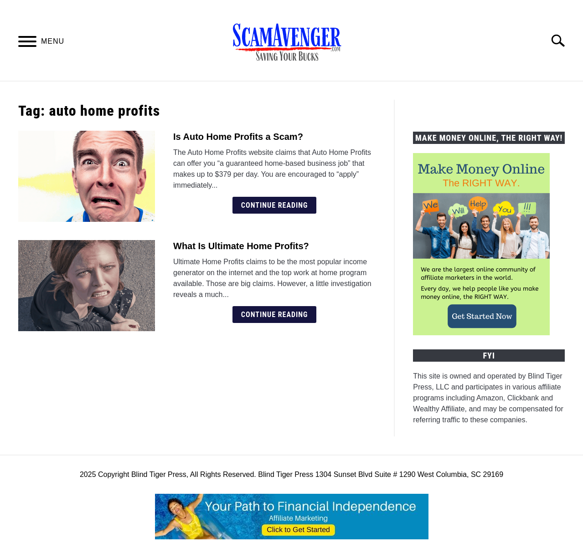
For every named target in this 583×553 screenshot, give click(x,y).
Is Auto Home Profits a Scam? (238, 137)
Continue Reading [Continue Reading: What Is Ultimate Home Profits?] (274, 314)
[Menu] (27, 43)
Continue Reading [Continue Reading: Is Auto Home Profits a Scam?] (274, 205)
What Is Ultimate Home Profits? (241, 246)
